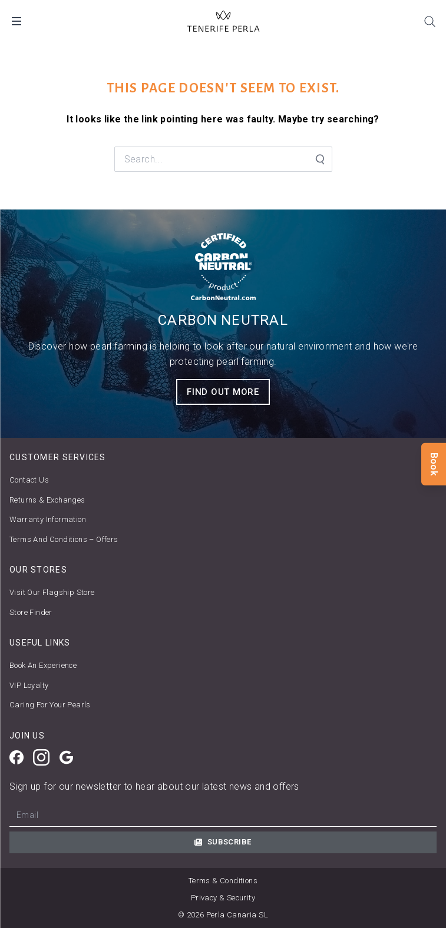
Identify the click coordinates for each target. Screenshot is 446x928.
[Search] (429, 21)
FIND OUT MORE (223, 392)
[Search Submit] (319, 159)
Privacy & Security (223, 897)
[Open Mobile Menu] (16, 21)
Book (434, 464)
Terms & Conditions (223, 880)
